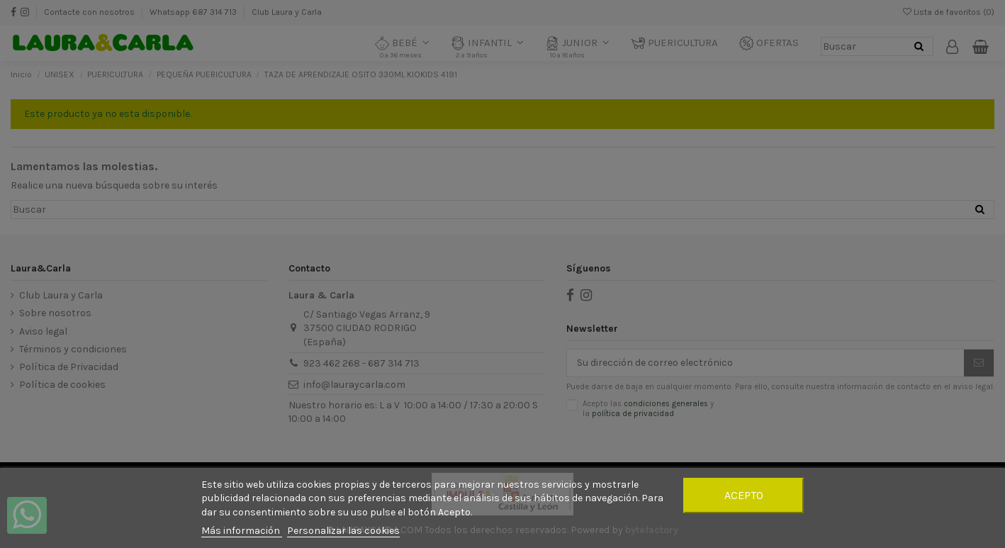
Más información (241, 531)
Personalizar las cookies (343, 531)
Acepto (743, 495)
